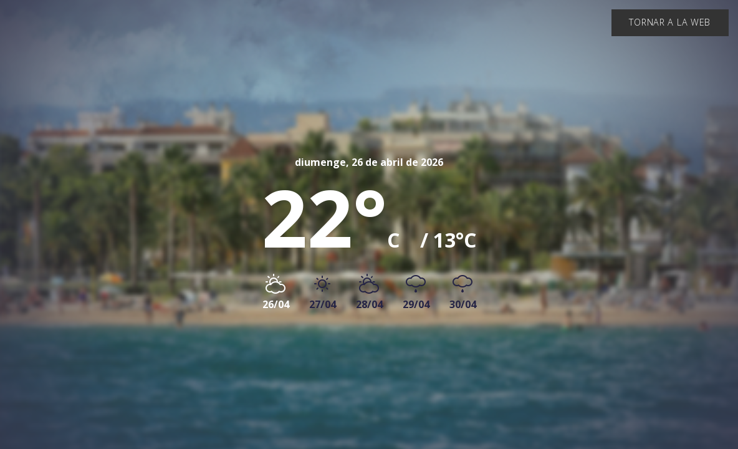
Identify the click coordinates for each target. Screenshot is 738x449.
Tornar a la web (670, 22)
